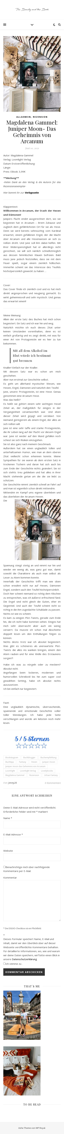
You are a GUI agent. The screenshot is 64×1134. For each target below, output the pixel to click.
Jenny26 (12, 782)
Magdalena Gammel (14, 775)
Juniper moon (48, 762)
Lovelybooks (47, 770)
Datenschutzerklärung (24, 959)
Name (7, 818)
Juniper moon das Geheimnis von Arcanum (25, 766)
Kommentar (10, 877)
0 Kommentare (53, 782)
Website (8, 850)
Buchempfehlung (48, 757)
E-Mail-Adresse (13, 834)
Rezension (40, 117)
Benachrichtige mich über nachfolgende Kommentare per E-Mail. (26, 869)
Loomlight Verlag (28, 770)
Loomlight (10, 770)
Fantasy (22, 762)
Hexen (34, 762)
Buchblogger (29, 757)
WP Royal (40, 1127)
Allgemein (23, 117)
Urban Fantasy (51, 775)
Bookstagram (11, 757)
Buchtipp (9, 762)
